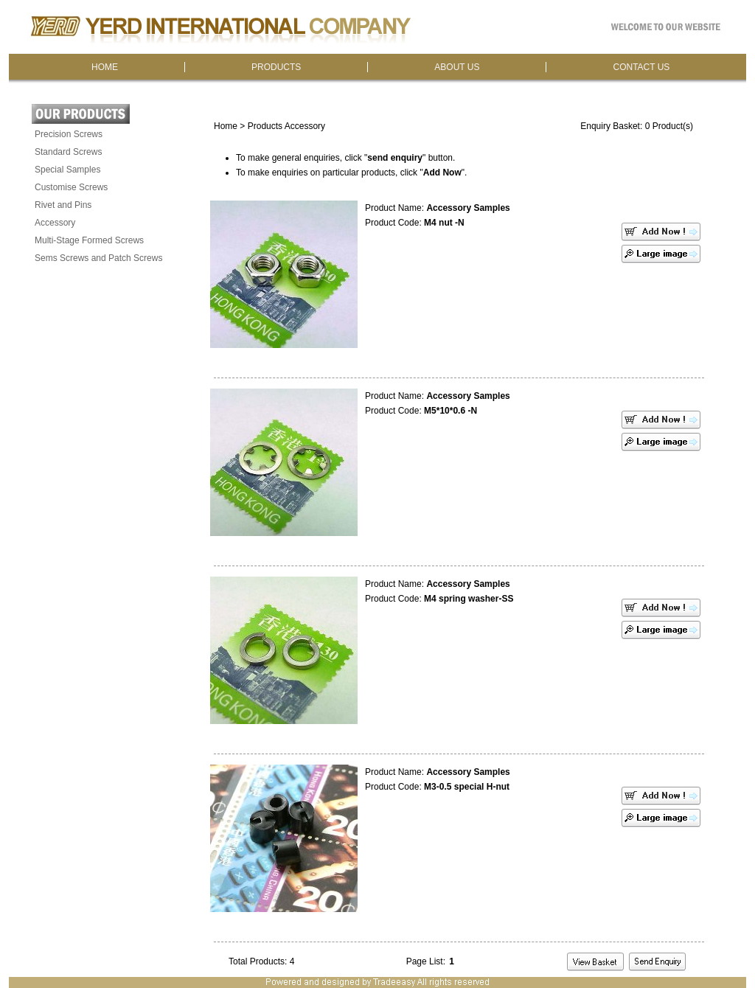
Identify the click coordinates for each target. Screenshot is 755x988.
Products (265, 126)
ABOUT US (456, 67)
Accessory (55, 223)
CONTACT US (641, 67)
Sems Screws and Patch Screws (98, 258)
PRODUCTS (276, 67)
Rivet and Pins (63, 205)
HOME (104, 67)
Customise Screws (71, 187)
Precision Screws (68, 134)
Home (225, 126)
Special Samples (67, 169)
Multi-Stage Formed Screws (89, 240)
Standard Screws (68, 152)
